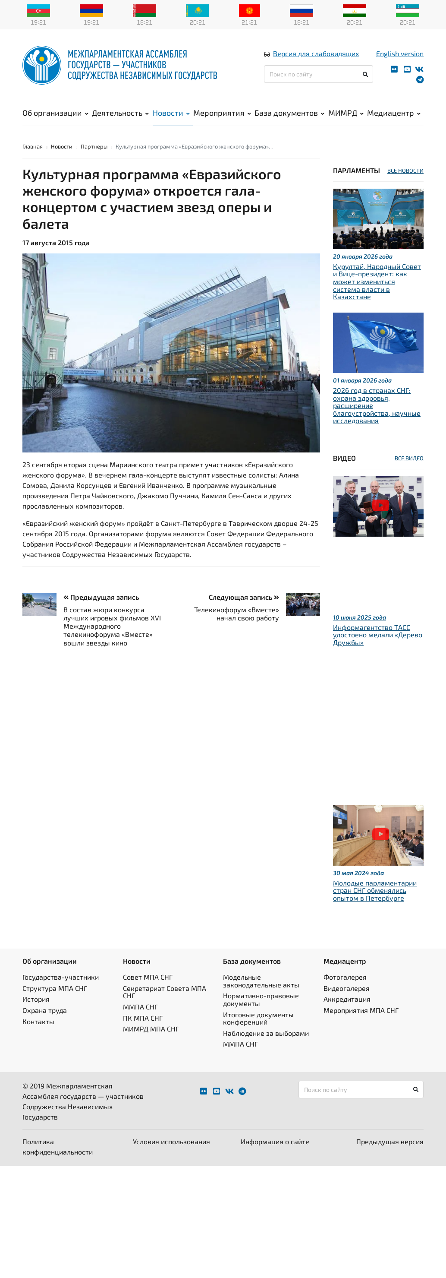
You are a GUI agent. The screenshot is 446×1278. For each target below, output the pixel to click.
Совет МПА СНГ (148, 977)
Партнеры (94, 146)
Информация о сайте (275, 1141)
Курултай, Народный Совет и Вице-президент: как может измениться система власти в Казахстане (377, 281)
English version (400, 53)
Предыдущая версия (390, 1141)
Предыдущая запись (101, 597)
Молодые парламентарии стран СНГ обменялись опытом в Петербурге (375, 890)
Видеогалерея (347, 988)
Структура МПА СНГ (54, 988)
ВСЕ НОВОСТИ (405, 170)
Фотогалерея (345, 977)
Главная (32, 146)
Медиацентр (394, 112)
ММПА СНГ (140, 1007)
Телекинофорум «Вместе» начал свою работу (236, 613)
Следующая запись (244, 597)
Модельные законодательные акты (261, 981)
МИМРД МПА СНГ (151, 1029)
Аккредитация (347, 999)
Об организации (55, 112)
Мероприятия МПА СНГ (361, 1010)
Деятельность (120, 112)
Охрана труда (44, 1010)
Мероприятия (222, 112)
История (36, 999)
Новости (171, 112)
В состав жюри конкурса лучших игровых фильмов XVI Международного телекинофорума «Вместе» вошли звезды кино (112, 626)
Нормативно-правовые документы (261, 999)
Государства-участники (60, 977)
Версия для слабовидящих (316, 53)
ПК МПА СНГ (143, 1018)
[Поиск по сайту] (318, 74)
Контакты (38, 1021)
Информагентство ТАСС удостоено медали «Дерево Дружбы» (377, 634)
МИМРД (346, 112)
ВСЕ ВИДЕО (409, 458)
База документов (289, 112)
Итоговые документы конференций (258, 1018)
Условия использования (171, 1141)
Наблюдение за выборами (266, 1033)
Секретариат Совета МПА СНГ (164, 992)
